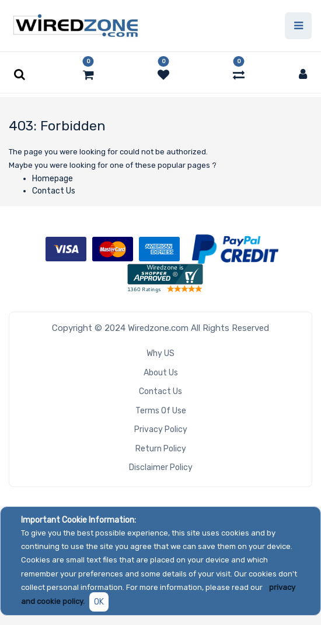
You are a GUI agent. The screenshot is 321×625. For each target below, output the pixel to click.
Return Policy (160, 449)
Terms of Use (160, 411)
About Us (161, 373)
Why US (160, 353)
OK (99, 602)
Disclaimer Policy (161, 467)
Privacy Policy (160, 429)
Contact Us (53, 191)
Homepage (52, 179)
